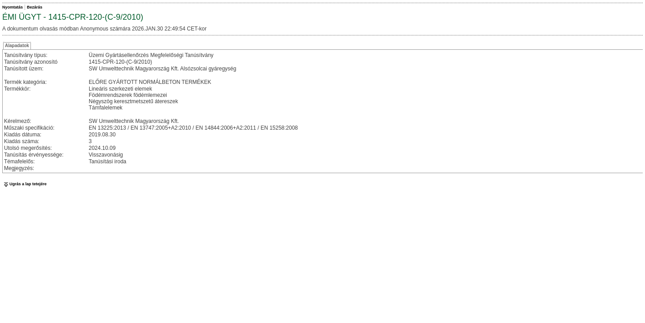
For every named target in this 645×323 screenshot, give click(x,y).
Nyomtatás (12, 7)
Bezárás (35, 7)
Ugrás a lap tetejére (24, 184)
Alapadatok (17, 45)
